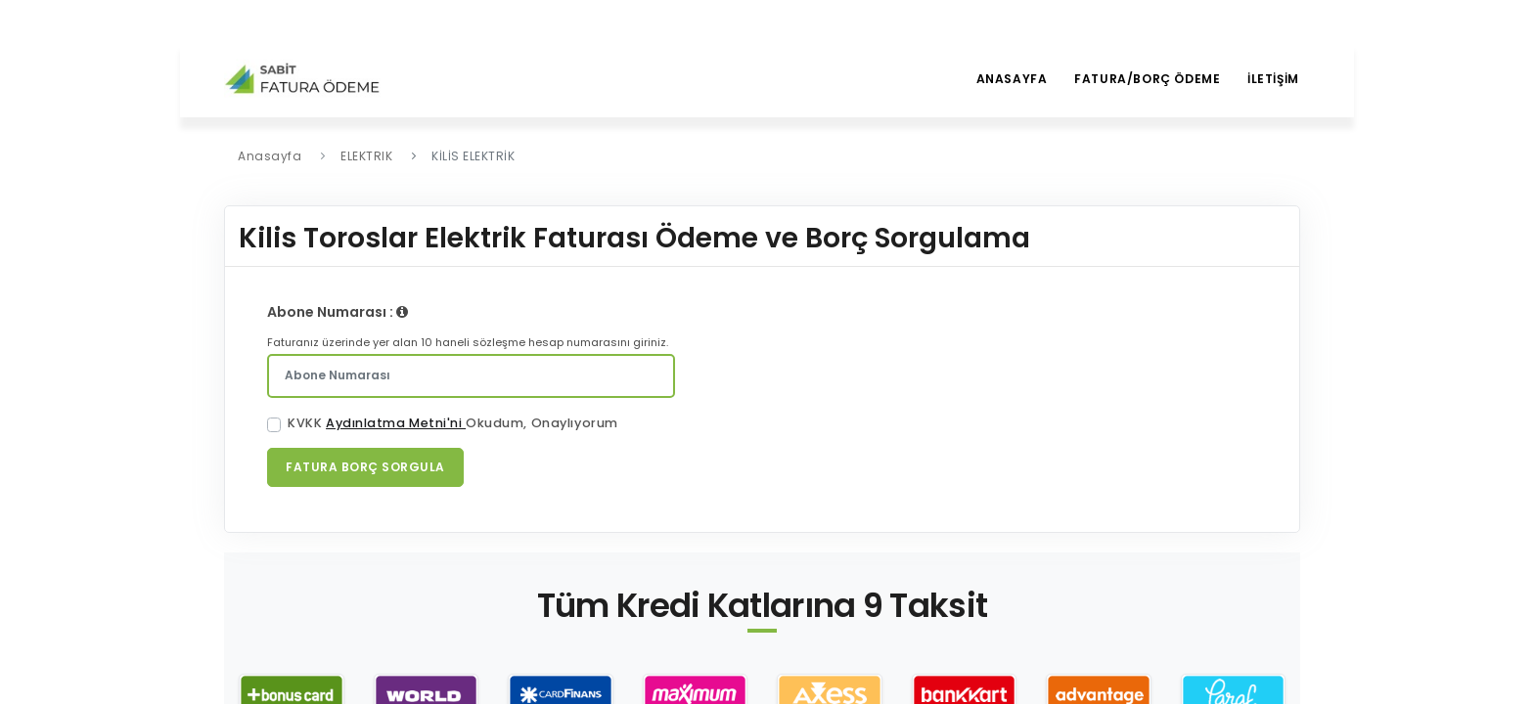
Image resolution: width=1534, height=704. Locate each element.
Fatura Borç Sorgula (365, 467)
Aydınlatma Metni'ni (396, 423)
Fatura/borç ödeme (1144, 78)
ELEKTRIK (366, 156)
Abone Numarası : (337, 312)
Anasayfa (1006, 78)
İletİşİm (1272, 78)
